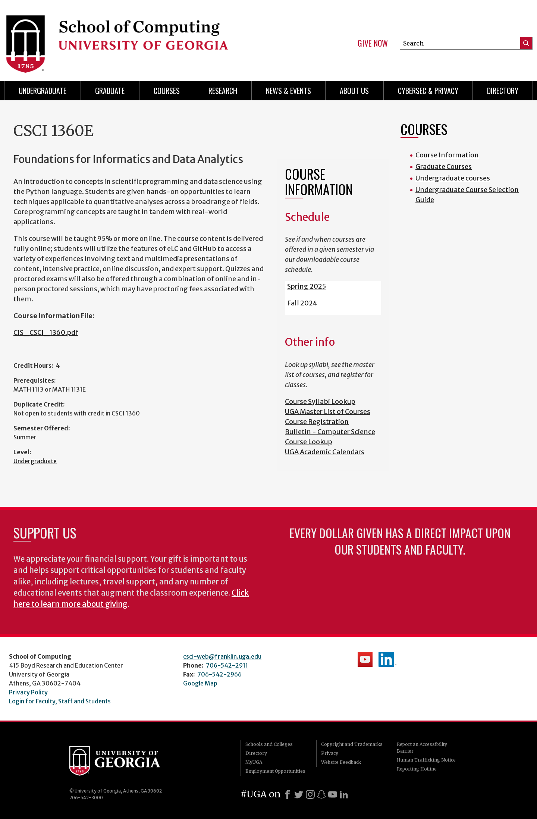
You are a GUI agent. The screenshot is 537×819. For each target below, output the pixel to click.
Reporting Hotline (417, 769)
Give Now (373, 43)
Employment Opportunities (275, 771)
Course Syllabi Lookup (320, 401)
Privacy (329, 753)
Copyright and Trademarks (352, 744)
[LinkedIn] (343, 794)
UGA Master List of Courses (327, 411)
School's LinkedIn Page (387, 659)
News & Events (288, 90)
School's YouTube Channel (365, 659)
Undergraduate (42, 90)
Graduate (110, 90)
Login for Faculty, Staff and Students (60, 701)
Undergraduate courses (452, 178)
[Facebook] (287, 794)
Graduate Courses (443, 166)
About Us (354, 90)
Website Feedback (341, 762)
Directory (502, 90)
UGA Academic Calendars (324, 452)
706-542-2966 (219, 674)
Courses (167, 90)
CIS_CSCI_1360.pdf (45, 332)
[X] (298, 794)
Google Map (200, 683)
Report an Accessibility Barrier (422, 747)
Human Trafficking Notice (426, 760)
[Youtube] (332, 794)
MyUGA (253, 762)
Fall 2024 (302, 303)
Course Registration (317, 421)
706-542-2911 (227, 665)
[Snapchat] (321, 794)
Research (222, 90)
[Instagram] (310, 794)
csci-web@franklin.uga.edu (222, 656)
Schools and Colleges (269, 744)
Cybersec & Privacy (428, 90)
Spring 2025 (306, 286)
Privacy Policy (28, 692)
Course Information (447, 155)
